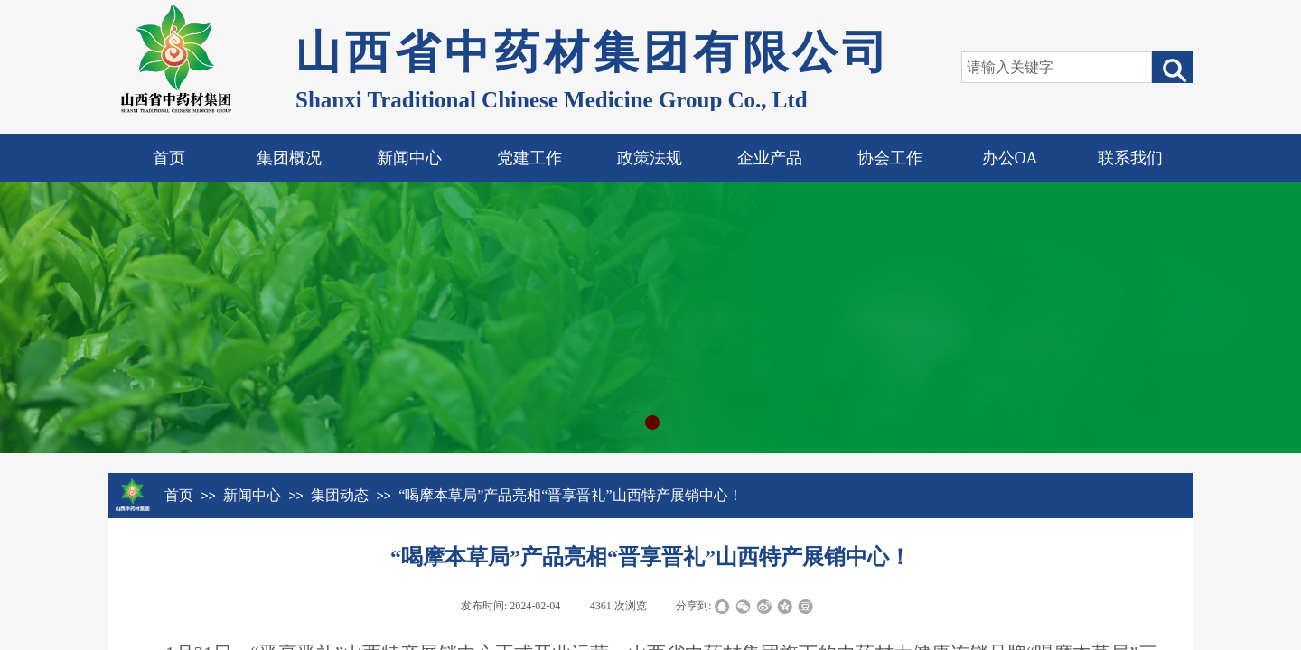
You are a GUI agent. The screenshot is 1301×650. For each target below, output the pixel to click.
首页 (169, 158)
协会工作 (889, 158)
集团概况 (289, 158)
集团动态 (340, 495)
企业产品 (769, 158)
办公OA (1010, 158)
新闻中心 (409, 158)
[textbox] (1056, 67)
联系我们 (1130, 158)
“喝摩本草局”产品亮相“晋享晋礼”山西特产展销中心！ (570, 495)
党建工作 (529, 158)
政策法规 (649, 158)
